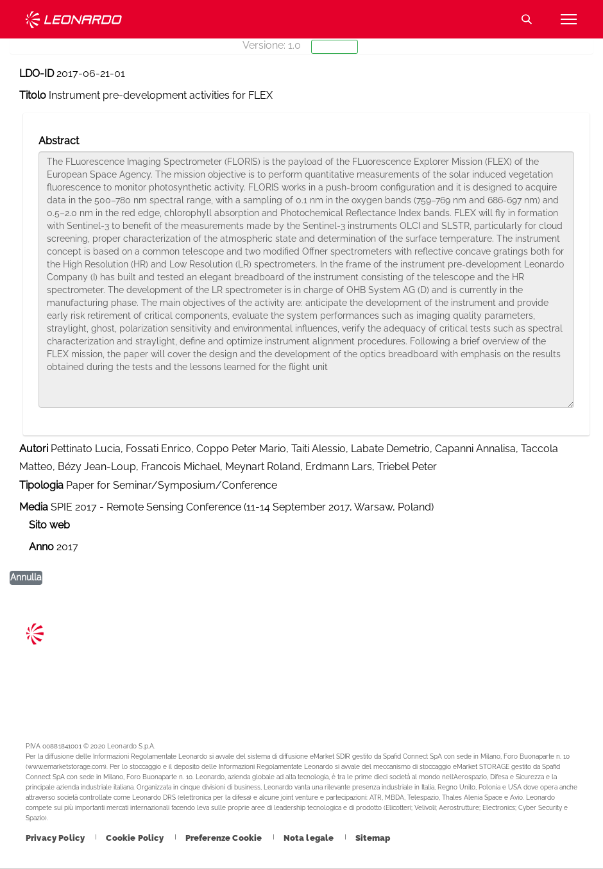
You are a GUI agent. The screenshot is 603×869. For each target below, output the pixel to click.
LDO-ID (36, 73)
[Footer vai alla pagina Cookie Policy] (136, 838)
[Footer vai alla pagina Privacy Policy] (56, 838)
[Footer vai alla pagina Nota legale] (310, 838)
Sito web (49, 525)
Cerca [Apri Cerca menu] (527, 19)
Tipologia (41, 485)
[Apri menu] (568, 19)
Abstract (58, 141)
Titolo (32, 95)
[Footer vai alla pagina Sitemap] (373, 838)
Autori (33, 449)
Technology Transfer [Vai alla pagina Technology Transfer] (74, 19)
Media (33, 507)
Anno (41, 547)
